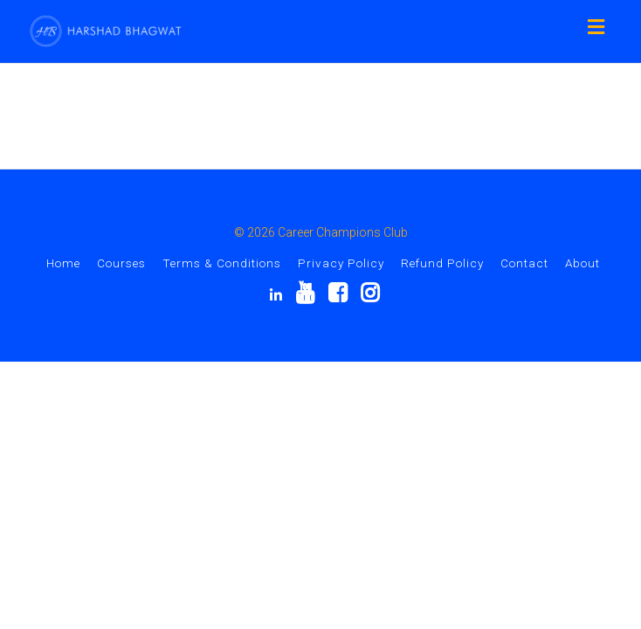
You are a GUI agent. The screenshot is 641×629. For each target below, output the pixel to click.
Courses (121, 263)
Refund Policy (442, 263)
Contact (524, 263)
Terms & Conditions (221, 263)
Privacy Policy (341, 263)
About (582, 263)
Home (63, 263)
